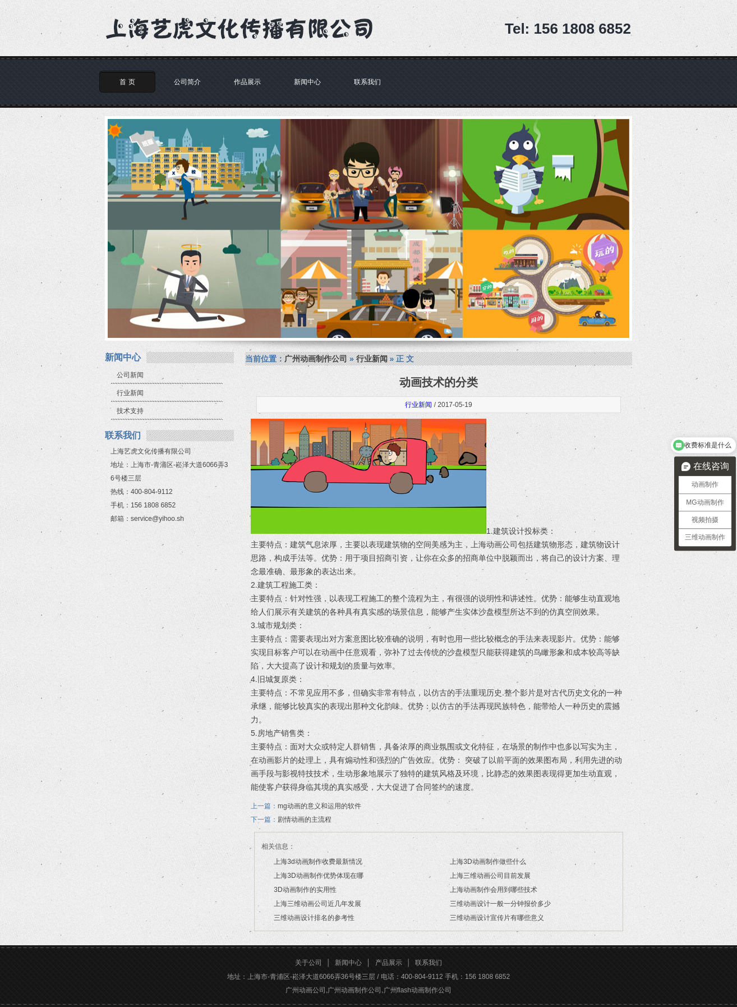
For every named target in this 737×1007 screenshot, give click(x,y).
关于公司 (308, 963)
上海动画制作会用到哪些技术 (493, 890)
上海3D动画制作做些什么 (488, 862)
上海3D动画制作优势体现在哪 (318, 876)
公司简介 (187, 82)
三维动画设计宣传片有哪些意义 (497, 918)
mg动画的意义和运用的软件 (319, 806)
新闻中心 (307, 82)
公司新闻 (130, 375)
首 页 (127, 82)
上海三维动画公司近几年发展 (317, 904)
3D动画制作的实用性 (305, 890)
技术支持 (130, 411)
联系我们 (367, 82)
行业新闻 (130, 393)
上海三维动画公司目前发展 (490, 876)
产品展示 (388, 963)
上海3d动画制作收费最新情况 (318, 862)
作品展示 (247, 82)
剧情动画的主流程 (304, 819)
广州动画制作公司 (315, 358)
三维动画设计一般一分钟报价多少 (500, 904)
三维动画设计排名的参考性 (314, 918)
